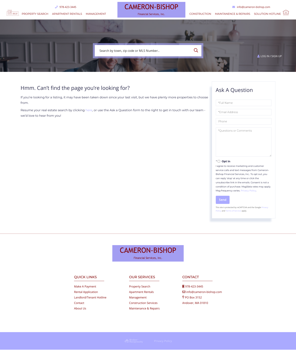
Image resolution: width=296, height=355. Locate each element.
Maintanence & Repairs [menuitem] (232, 14)
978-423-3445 (65, 7)
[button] (197, 51)
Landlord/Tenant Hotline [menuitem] (90, 303)
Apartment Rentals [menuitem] (67, 14)
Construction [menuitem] (200, 14)
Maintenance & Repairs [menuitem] (144, 314)
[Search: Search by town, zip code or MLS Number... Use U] (148, 50)
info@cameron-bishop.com (251, 7)
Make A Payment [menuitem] (85, 292)
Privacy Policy (248, 190)
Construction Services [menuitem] (143, 308)
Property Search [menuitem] (35, 14)
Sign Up (276, 56)
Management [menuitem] (96, 14)
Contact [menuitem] (79, 308)
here (89, 110)
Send (222, 200)
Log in (265, 56)
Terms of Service (233, 211)
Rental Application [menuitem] (86, 297)
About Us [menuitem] (80, 314)
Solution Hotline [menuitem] (267, 14)
